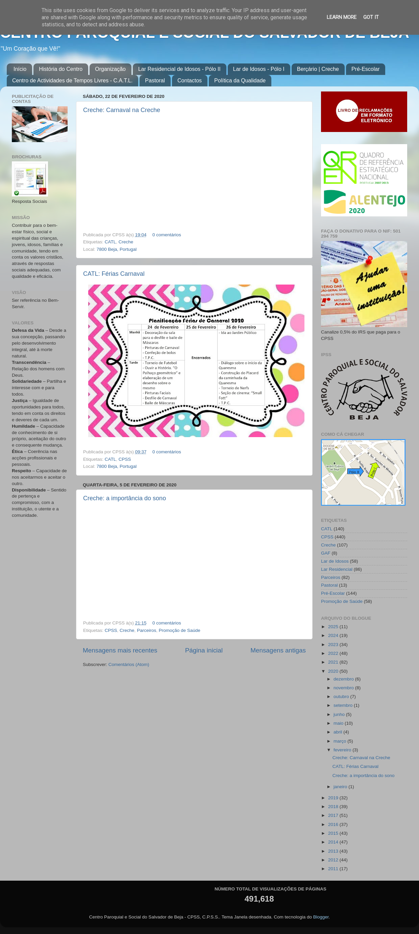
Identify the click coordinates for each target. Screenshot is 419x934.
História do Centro (60, 69)
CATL (110, 241)
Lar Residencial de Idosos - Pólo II (179, 69)
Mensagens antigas (278, 650)
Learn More (341, 17)
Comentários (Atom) (128, 664)
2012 (334, 859)
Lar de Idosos (335, 561)
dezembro (344, 679)
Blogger (321, 916)
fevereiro (343, 749)
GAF (325, 553)
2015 (334, 833)
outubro (342, 696)
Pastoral (155, 80)
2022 (334, 653)
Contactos (189, 80)
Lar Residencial (336, 569)
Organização (110, 69)
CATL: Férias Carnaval (114, 273)
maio (339, 723)
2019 (334, 797)
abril (338, 732)
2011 (334, 868)
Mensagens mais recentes (120, 650)
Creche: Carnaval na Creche (121, 110)
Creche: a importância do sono (124, 498)
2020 (334, 671)
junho (340, 714)
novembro (344, 687)
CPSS (125, 459)
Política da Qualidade (240, 80)
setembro (344, 705)
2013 (334, 851)
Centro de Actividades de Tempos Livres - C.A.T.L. (72, 80)
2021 (334, 662)
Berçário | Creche (318, 69)
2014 (334, 842)
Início (20, 69)
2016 (334, 824)
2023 (334, 644)
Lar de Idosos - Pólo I (259, 69)
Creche (126, 241)
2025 (334, 626)
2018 (334, 806)
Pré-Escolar (365, 69)
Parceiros (146, 630)
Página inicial (204, 650)
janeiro (341, 786)
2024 (334, 635)
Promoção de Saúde (179, 630)
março (340, 741)
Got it (371, 17)
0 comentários (166, 234)
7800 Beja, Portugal (117, 249)
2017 (334, 815)
